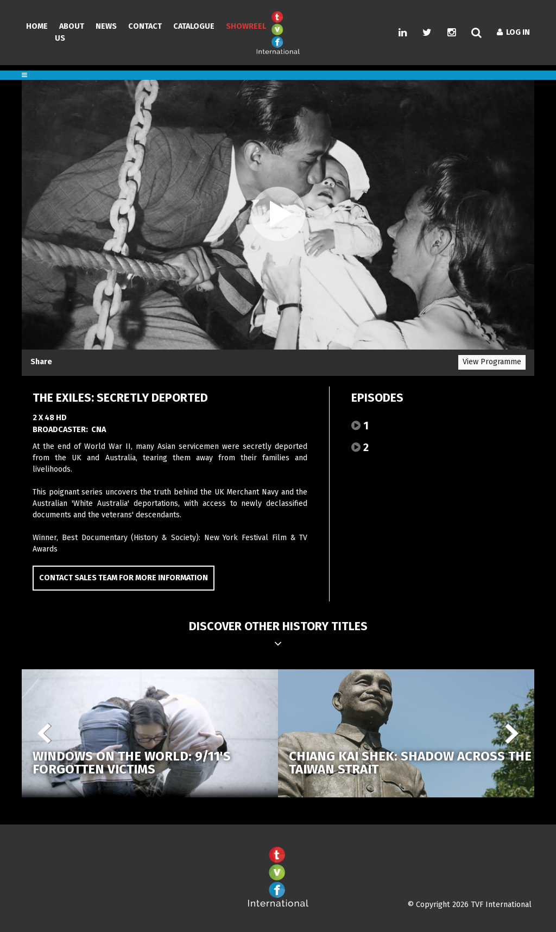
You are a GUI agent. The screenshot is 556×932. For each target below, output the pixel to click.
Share (41, 361)
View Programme (492, 361)
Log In (513, 32)
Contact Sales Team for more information (123, 577)
